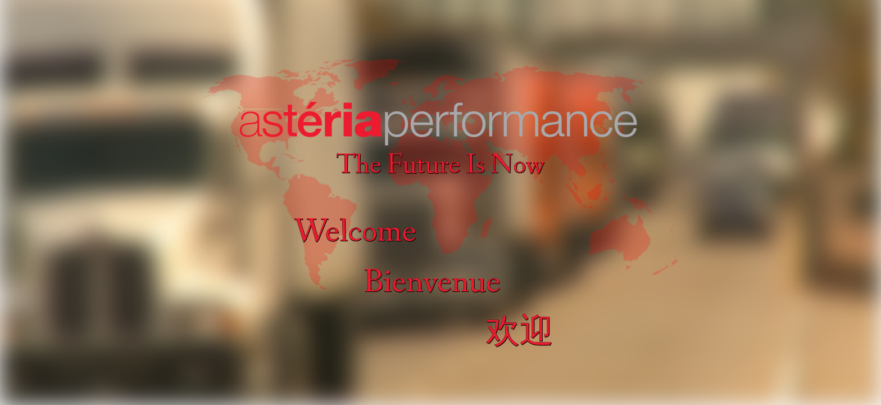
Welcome (355, 232)
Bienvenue (432, 282)
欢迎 (519, 333)
